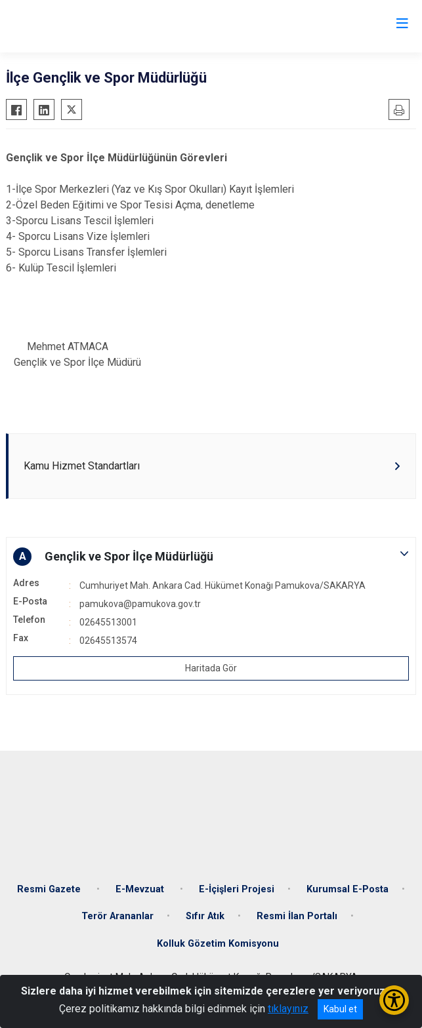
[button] (211, 556)
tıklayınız (288, 1008)
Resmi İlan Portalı (297, 916)
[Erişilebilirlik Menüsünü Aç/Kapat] (394, 1000)
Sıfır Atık (205, 916)
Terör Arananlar (117, 916)
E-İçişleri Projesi (236, 889)
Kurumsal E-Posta (347, 889)
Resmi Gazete (50, 889)
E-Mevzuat (141, 889)
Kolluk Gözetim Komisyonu (218, 943)
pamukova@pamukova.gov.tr (140, 604)
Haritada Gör (211, 668)
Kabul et (340, 1009)
